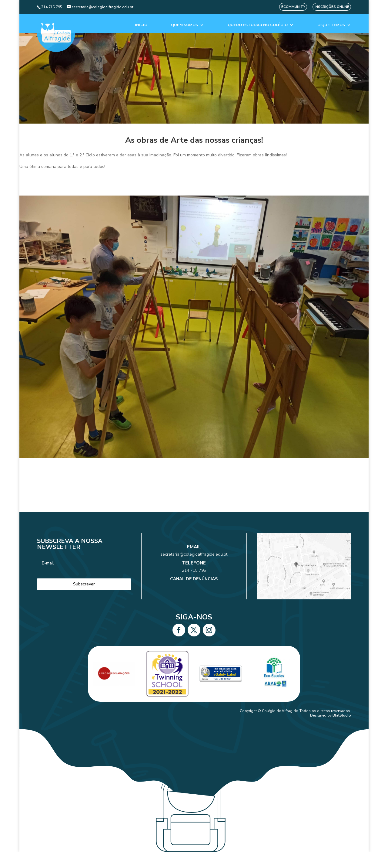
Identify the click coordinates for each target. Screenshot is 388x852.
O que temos (331, 25)
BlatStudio (342, 715)
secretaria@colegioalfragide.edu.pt (194, 559)
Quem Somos (184, 25)
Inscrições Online (332, 7)
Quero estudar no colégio (258, 25)
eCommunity (293, 7)
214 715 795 (194, 568)
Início (141, 25)
